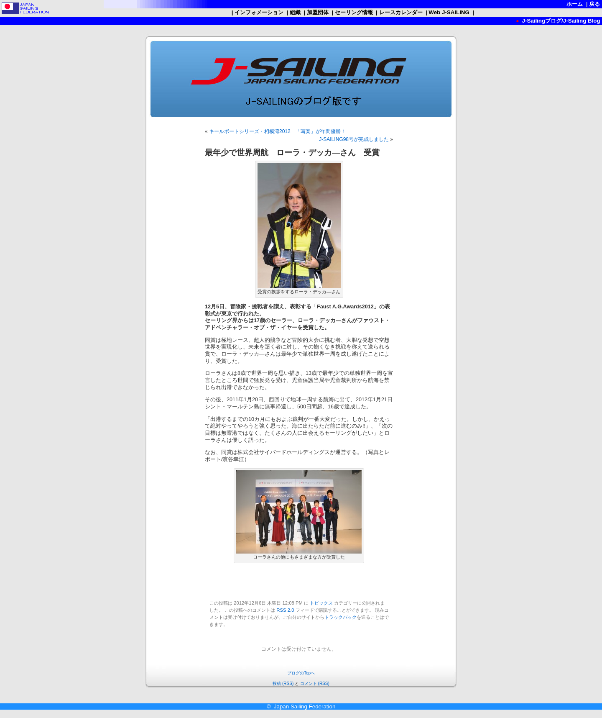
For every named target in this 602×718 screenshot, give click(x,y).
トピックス (321, 602)
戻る (595, 4)
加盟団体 (317, 12)
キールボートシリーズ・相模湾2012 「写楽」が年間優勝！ (277, 131)
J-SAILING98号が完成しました (354, 139)
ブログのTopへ (301, 673)
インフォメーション (259, 12)
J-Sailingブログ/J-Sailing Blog (560, 21)
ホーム (574, 4)
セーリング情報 (353, 12)
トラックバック (340, 617)
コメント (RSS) (314, 683)
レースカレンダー (401, 12)
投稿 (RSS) (283, 683)
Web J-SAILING (449, 12)
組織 (295, 12)
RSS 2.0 (285, 610)
